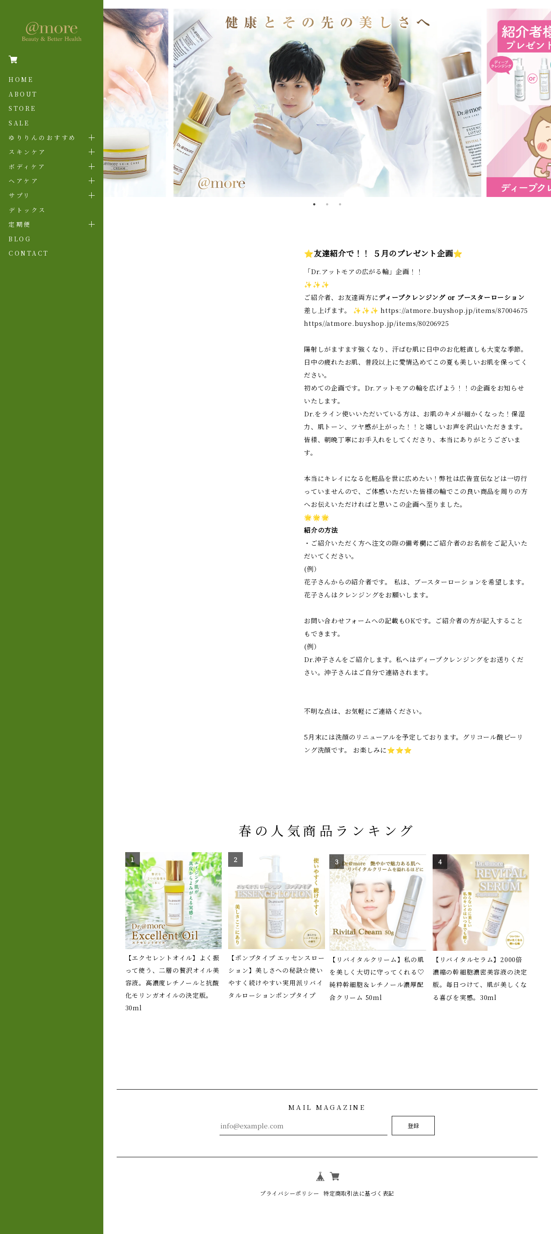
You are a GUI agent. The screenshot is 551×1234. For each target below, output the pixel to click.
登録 (413, 1126)
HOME (21, 79)
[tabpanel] (327, 103)
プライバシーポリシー (287, 1193)
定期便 (20, 224)
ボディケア (27, 166)
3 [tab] (340, 204)
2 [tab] (327, 204)
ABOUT (23, 94)
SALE (19, 123)
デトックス (27, 210)
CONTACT (29, 253)
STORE (23, 108)
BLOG (20, 238)
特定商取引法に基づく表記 (361, 1193)
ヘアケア (24, 180)
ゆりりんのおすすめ (43, 137)
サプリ (20, 195)
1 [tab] (314, 204)
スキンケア (27, 151)
